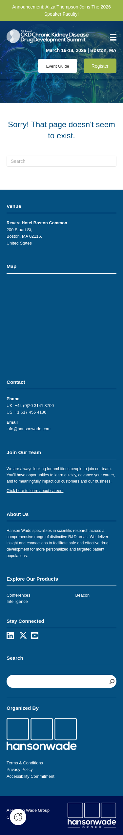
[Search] (61, 161)
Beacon (82, 595)
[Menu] (110, 37)
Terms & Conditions (25, 762)
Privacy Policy (20, 769)
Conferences (19, 595)
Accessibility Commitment (30, 776)
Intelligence (17, 601)
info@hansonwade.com (29, 428)
